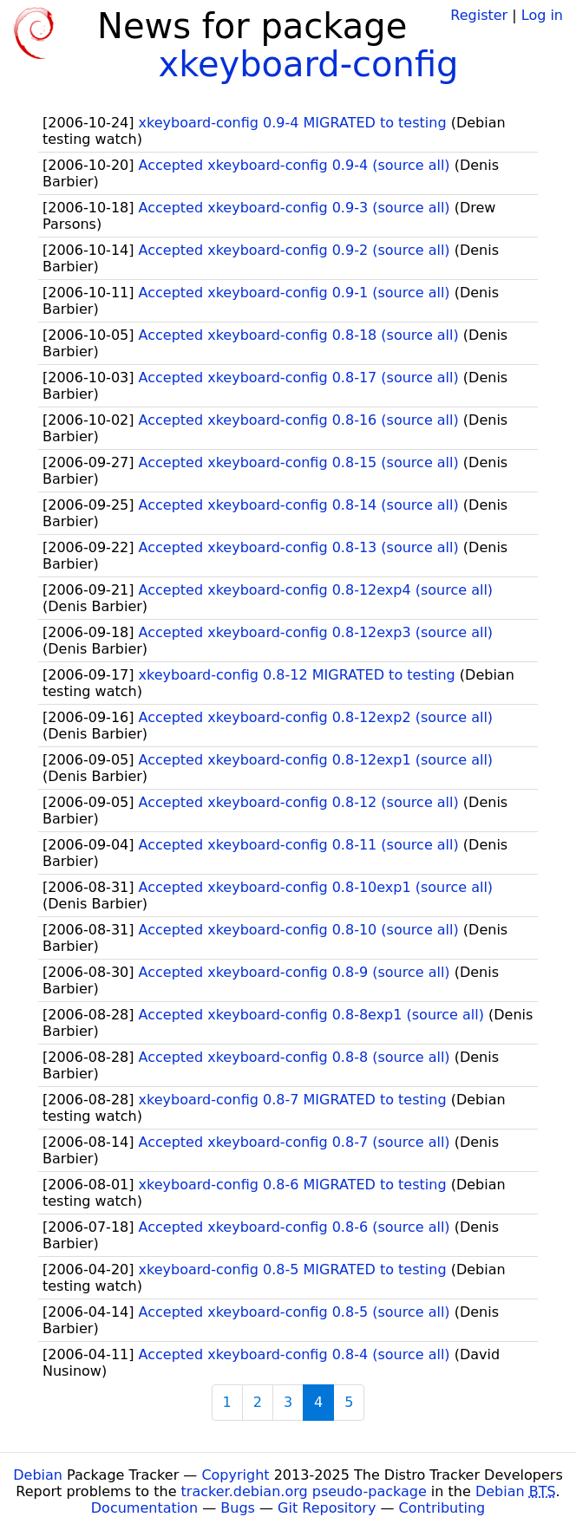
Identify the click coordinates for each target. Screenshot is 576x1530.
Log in (542, 15)
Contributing (442, 1508)
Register (478, 15)
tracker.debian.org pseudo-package (304, 1491)
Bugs (237, 1508)
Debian (37, 1475)
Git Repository (327, 1508)
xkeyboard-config (308, 64)
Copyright (235, 1475)
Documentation (144, 1508)
